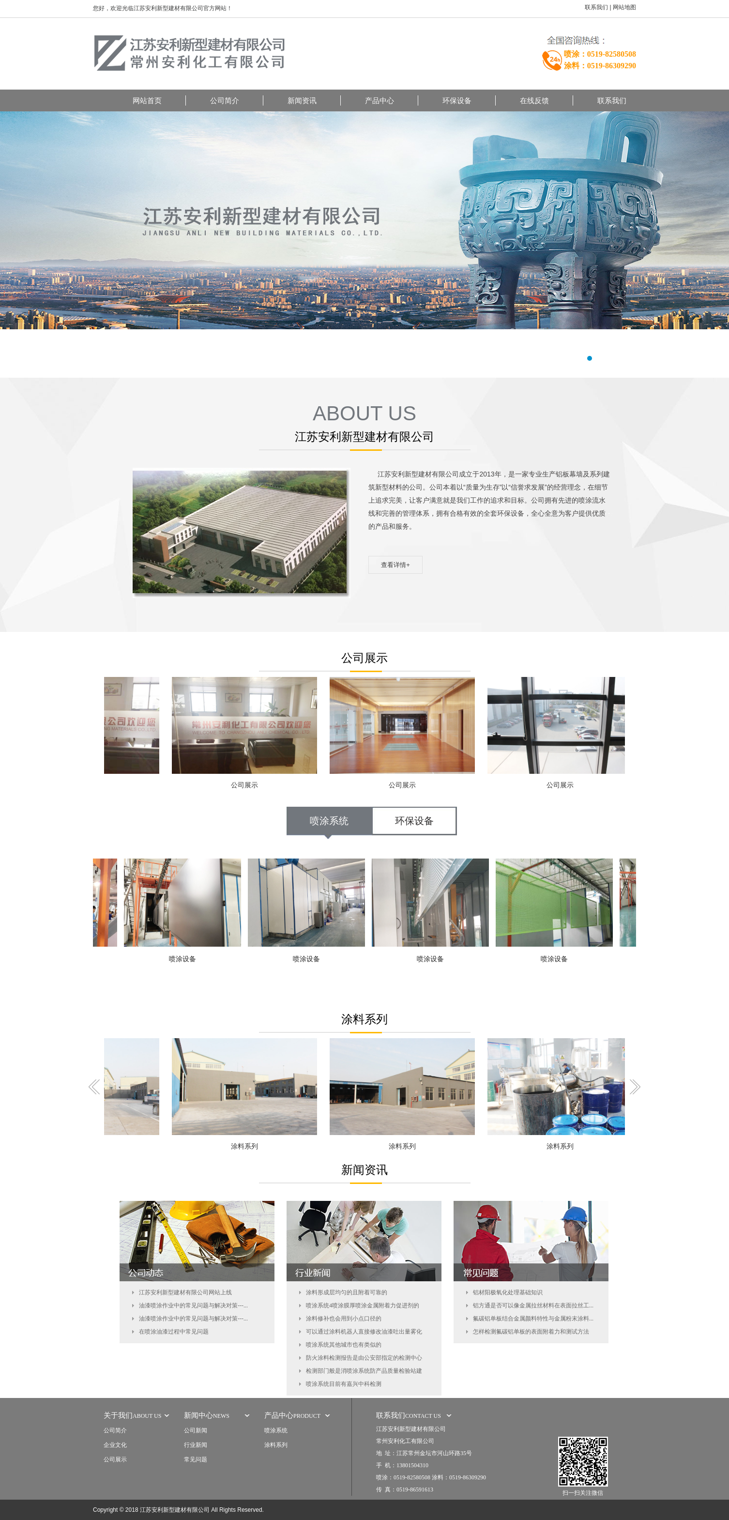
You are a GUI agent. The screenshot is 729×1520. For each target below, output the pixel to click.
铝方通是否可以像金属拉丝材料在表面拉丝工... (533, 1305)
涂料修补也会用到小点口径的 (343, 1318)
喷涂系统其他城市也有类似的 (343, 1344)
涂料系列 (246, 1146)
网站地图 (624, 7)
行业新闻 (195, 1445)
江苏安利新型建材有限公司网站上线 (185, 1292)
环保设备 (456, 100)
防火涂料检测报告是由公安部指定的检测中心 (364, 1357)
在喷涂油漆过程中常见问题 (174, 1331)
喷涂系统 (329, 820)
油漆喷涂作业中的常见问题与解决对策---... (193, 1305)
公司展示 (246, 785)
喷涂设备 (184, 959)
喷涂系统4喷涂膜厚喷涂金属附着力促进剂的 (362, 1305)
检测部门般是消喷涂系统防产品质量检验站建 (364, 1370)
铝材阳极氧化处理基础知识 (508, 1292)
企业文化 (115, 1445)
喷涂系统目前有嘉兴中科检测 (343, 1384)
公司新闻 (195, 1430)
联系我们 (596, 7)
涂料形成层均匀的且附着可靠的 (346, 1292)
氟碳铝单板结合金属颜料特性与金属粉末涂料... (533, 1318)
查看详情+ (395, 564)
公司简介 (224, 100)
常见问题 (195, 1459)
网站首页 (147, 100)
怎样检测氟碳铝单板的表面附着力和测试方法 (531, 1331)
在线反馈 (534, 100)
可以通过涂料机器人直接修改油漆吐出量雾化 (364, 1331)
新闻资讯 (302, 100)
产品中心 (379, 100)
